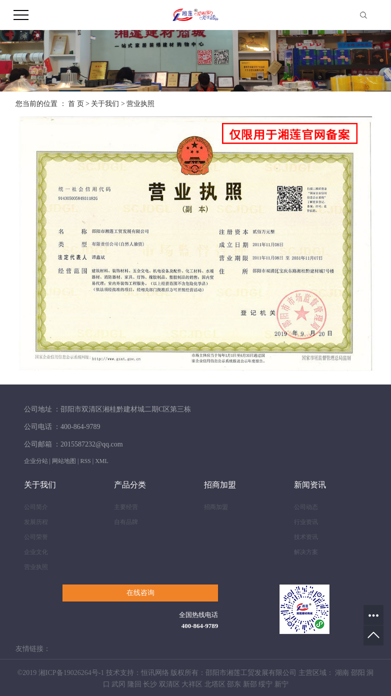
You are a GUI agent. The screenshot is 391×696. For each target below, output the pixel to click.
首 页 (76, 104)
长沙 (150, 684)
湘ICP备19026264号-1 (71, 672)
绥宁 (265, 684)
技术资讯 (306, 537)
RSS (85, 461)
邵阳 (358, 672)
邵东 (234, 684)
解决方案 (306, 552)
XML (101, 461)
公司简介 (36, 507)
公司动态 (306, 507)
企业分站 (36, 461)
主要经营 (126, 507)
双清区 (169, 684)
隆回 (135, 684)
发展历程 (36, 522)
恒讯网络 (155, 672)
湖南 (342, 672)
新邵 (250, 684)
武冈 (119, 684)
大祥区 (192, 684)
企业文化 (36, 552)
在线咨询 (140, 592)
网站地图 (64, 461)
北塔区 (215, 684)
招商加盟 (216, 507)
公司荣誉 (36, 537)
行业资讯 (306, 522)
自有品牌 (126, 522)
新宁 (281, 684)
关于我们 (105, 104)
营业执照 (36, 567)
